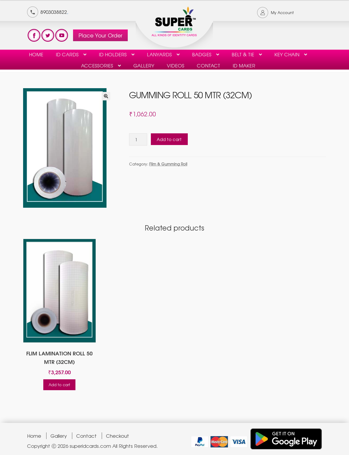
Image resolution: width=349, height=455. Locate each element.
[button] (106, 96)
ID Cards (67, 54)
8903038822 (53, 11)
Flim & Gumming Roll (168, 164)
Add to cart (169, 139)
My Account (282, 12)
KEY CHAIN (286, 54)
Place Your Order (100, 35)
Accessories (97, 65)
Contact (86, 435)
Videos (175, 65)
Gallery (143, 65)
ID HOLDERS (113, 54)
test (34, 35)
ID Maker (244, 65)
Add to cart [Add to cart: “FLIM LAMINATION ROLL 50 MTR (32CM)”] (59, 384)
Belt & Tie (243, 54)
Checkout (117, 435)
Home (36, 54)
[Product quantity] (138, 139)
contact (208, 65)
